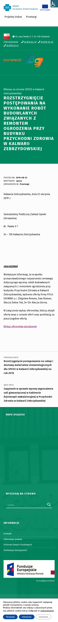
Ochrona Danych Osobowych (18, 544)
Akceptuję (10, 617)
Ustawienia (43, 617)
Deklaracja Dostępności (15, 550)
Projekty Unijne (13, 16)
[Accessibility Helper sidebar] (54, 3)
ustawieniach (47, 610)
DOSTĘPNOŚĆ (13, 60)
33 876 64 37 (30, 42)
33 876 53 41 (12, 45)
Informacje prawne (13, 539)
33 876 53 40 (47, 42)
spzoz (19, 181)
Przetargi (31, 16)
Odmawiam (26, 617)
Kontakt (8, 533)
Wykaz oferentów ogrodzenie (20, 326)
